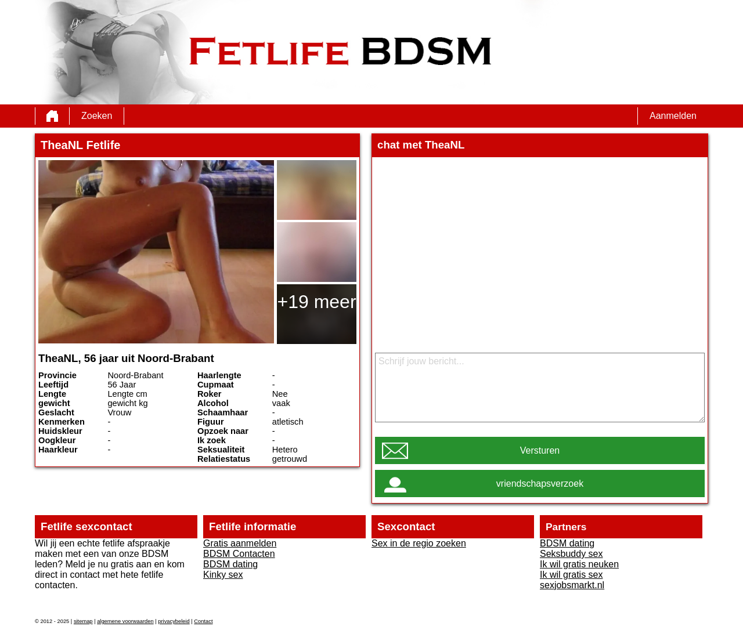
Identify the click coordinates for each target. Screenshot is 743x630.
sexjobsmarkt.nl (572, 585)
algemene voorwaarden (125, 621)
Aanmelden (673, 116)
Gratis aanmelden (239, 543)
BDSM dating (230, 564)
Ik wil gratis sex (571, 575)
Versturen (540, 450)
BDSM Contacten (239, 554)
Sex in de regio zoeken (419, 543)
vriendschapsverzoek (539, 483)
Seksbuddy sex (571, 554)
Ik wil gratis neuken (579, 564)
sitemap (83, 621)
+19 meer (316, 301)
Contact (203, 621)
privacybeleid (173, 621)
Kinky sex (223, 575)
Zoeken (96, 116)
